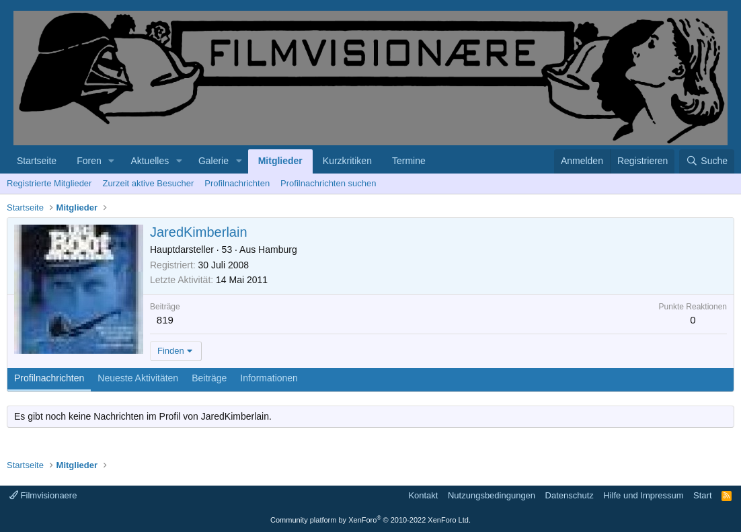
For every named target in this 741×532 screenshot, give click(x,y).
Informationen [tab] (269, 378)
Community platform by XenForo (370, 520)
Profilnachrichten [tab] (49, 378)
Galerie (213, 160)
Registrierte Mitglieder (49, 183)
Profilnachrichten (237, 183)
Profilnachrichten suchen (328, 183)
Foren (89, 160)
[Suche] (706, 161)
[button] (112, 161)
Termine (409, 160)
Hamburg (277, 249)
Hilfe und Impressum (643, 495)
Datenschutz (569, 495)
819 (165, 320)
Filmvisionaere (43, 495)
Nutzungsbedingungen (491, 495)
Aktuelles (149, 160)
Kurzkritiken (347, 160)
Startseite (36, 160)
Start (702, 495)
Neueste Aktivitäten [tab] (138, 378)
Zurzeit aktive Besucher (148, 183)
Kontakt (423, 495)
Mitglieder (280, 160)
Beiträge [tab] (209, 378)
